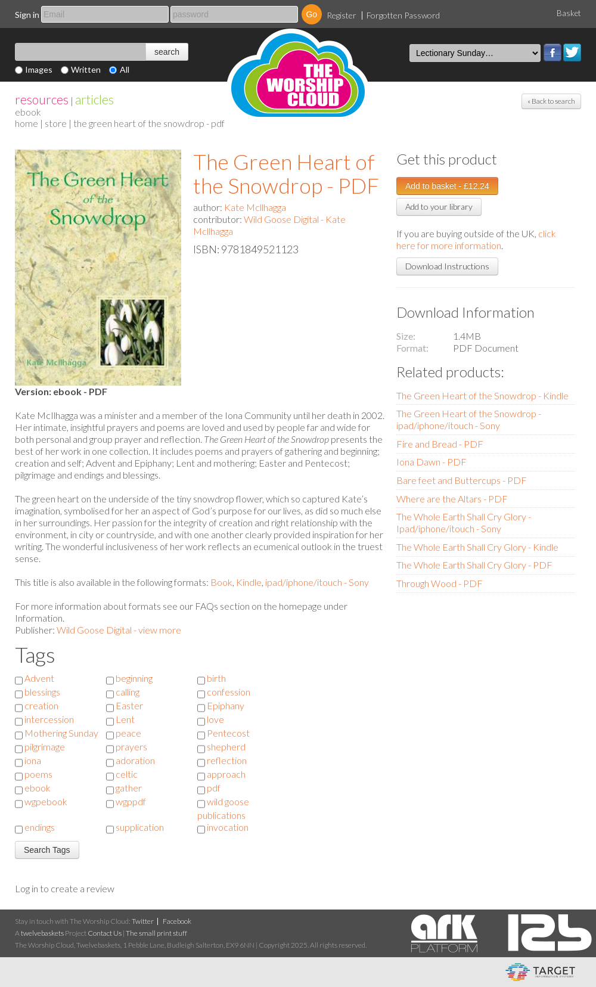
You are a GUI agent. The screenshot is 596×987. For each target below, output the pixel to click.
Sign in (27, 15)
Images (38, 69)
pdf (214, 787)
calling (127, 691)
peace (128, 732)
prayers (131, 746)
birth (216, 678)
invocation (228, 827)
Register (341, 15)
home (26, 123)
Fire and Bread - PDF (439, 443)
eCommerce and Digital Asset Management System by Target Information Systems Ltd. (540, 972)
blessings (42, 691)
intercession (49, 719)
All (124, 69)
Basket (569, 13)
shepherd (226, 746)
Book (221, 582)
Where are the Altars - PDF (452, 498)
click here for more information (476, 239)
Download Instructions (447, 266)
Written (86, 69)
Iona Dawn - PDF (431, 461)
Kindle (249, 582)
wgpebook (45, 801)
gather (129, 787)
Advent (39, 678)
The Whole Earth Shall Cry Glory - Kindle (477, 547)
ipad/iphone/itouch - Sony (317, 582)
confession (228, 691)
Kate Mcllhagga (255, 207)
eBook (28, 111)
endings (39, 827)
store (56, 123)
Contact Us (105, 933)
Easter (129, 705)
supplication (140, 827)
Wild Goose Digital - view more (119, 629)
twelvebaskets (42, 933)
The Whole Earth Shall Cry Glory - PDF (474, 564)
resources (42, 99)
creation (41, 705)
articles (94, 99)
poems (38, 774)
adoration (135, 760)
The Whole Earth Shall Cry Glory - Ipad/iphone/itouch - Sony (463, 522)
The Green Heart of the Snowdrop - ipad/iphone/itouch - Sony (468, 419)
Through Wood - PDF (439, 583)
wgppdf (131, 801)
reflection (227, 760)
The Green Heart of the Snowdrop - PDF (286, 173)
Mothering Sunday (61, 732)
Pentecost (228, 732)
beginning (134, 678)
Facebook (552, 52)
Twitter (572, 52)
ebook (37, 787)
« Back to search (551, 101)
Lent (125, 719)
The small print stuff (156, 933)
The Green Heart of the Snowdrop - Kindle (482, 395)
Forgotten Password (403, 15)
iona (32, 760)
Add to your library (439, 206)
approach (226, 774)
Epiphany (225, 705)
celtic (127, 774)
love (215, 719)
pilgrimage (44, 746)
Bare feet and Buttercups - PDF (461, 480)
